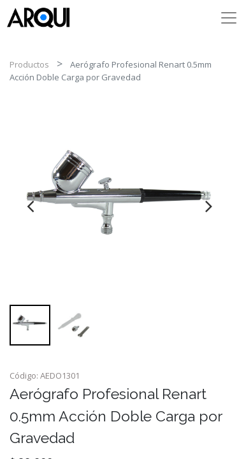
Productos (29, 64)
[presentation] (30, 206)
